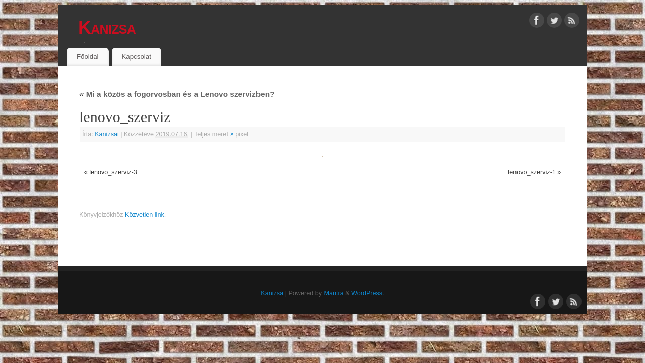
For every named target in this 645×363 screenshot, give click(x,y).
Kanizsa (107, 27)
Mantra (333, 293)
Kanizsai (107, 134)
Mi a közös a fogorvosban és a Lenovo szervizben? (176, 94)
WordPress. (367, 293)
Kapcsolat (136, 56)
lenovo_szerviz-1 (532, 172)
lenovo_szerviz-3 (113, 172)
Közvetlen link (144, 214)
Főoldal (88, 56)
